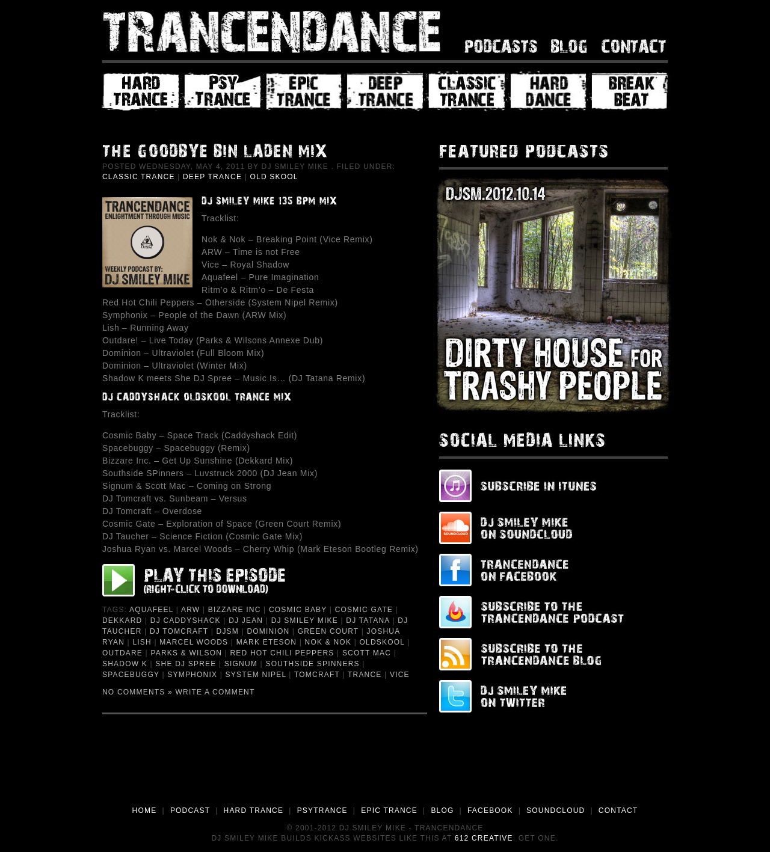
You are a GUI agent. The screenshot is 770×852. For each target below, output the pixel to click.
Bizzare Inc (234, 609)
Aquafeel (151, 609)
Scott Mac (366, 653)
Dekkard (122, 620)
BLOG (442, 810)
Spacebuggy (130, 674)
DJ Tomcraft (179, 631)
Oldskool (381, 642)
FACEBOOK (490, 810)
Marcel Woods (193, 642)
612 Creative (484, 838)
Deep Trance (212, 177)
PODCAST (190, 810)
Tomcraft (317, 674)
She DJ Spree (185, 664)
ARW (190, 609)
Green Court (328, 631)
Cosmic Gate (364, 609)
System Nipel (256, 674)
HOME (144, 810)
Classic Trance (138, 177)
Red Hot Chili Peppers (282, 653)
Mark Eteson (266, 642)
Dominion (268, 631)
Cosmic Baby (298, 609)
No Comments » (137, 692)
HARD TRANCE (254, 810)
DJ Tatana (368, 620)
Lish (141, 642)
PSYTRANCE (322, 810)
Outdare (122, 653)
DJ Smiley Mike (304, 620)
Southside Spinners (312, 664)
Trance (365, 674)
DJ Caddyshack (185, 620)
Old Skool (274, 177)
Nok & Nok (328, 642)
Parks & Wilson (186, 653)
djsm (228, 631)
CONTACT (618, 810)
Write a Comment (215, 692)
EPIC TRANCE (389, 810)
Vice (400, 674)
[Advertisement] (385, 771)
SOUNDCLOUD (555, 810)
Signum (240, 664)
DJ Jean (246, 620)
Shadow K (124, 664)
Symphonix (192, 674)
